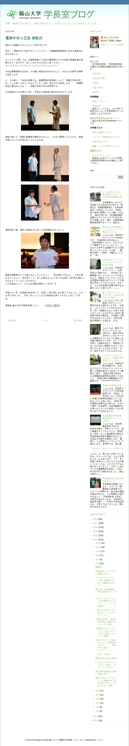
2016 (96, 527)
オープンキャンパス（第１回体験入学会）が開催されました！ (105, 581)
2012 (96, 716)
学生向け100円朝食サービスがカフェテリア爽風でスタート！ (112, 229)
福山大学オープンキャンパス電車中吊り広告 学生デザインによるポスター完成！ (106, 682)
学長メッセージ (98, 101)
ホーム (45, 320)
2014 (96, 535)
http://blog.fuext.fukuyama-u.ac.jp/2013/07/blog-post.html (31, 65)
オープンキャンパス (100, 155)
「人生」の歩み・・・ (105, 654)
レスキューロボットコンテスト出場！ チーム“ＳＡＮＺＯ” (105, 665)
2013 (96, 539)
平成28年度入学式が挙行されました (113, 479)
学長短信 (95, 106)
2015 (96, 531)
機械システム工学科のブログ (104, 146)
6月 (98, 690)
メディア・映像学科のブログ (104, 137)
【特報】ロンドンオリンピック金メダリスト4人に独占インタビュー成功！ (105, 632)
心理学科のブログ (99, 141)
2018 (96, 519)
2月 (98, 707)
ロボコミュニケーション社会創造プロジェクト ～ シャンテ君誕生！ (105, 602)
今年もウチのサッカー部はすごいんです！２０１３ (105, 612)
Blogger (100, 740)
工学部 (95, 83)
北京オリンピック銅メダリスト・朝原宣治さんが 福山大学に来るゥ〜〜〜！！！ (105, 645)
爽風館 (98, 567)
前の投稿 (78, 320)
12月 (98, 543)
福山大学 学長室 (111, 37)
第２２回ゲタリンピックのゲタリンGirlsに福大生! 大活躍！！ (113, 295)
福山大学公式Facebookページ (104, 118)
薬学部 (95, 92)
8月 (98, 559)
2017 (96, 523)
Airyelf (76, 740)
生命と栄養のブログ (100, 132)
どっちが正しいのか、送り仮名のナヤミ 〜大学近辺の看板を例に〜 (112, 196)
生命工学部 (97, 87)
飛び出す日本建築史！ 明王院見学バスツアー (106, 592)
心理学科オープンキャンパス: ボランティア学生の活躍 (112, 262)
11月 (98, 547)
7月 (98, 563)
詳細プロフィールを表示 (112, 44)
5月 (98, 695)
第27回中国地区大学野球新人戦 (106, 672)
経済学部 (96, 73)
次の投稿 (12, 320)
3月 (98, 703)
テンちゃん (107, 325)
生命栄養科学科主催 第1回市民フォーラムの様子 (112, 418)
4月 (98, 699)
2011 (96, 720)
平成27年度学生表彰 (112, 385)
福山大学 (94, 61)
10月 (98, 551)
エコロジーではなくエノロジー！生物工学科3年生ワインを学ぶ (112, 358)
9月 (98, 555)
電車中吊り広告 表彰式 (106, 658)
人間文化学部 (98, 78)
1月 (98, 711)
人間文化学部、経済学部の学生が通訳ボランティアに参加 (105, 621)
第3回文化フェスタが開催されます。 (105, 572)
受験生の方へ (96, 151)
